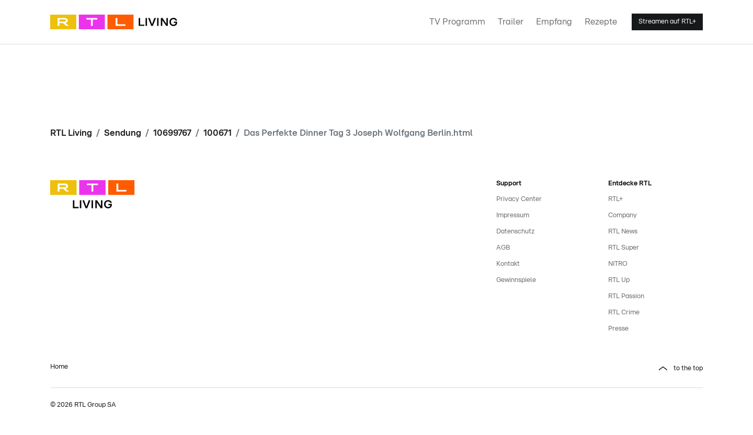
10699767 (172, 132)
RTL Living (71, 132)
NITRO (618, 264)
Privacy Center (519, 199)
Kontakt (508, 264)
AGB (503, 247)
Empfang (554, 21)
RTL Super (623, 247)
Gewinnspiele (516, 280)
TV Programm (457, 21)
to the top (688, 368)
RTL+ (615, 199)
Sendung (122, 132)
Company (622, 215)
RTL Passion (626, 296)
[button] (543, 368)
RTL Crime (624, 312)
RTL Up (619, 280)
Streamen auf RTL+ (667, 21)
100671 (217, 132)
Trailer (510, 21)
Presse (618, 328)
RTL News (622, 231)
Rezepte (601, 21)
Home (59, 366)
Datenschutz (515, 231)
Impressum (512, 215)
